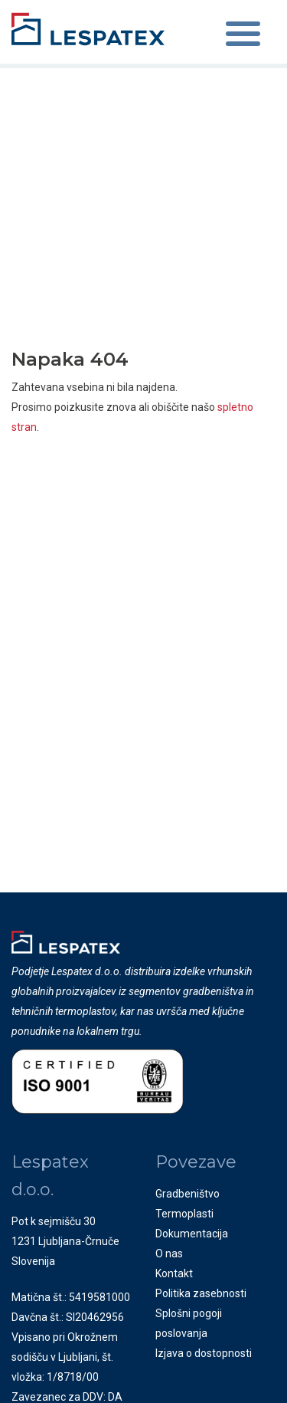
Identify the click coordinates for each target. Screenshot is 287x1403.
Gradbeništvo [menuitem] (187, 1194)
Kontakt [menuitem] (174, 1273)
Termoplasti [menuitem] (184, 1214)
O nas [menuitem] (169, 1253)
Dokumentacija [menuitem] (191, 1233)
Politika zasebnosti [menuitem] (200, 1293)
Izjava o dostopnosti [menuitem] (203, 1353)
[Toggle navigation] (243, 36)
